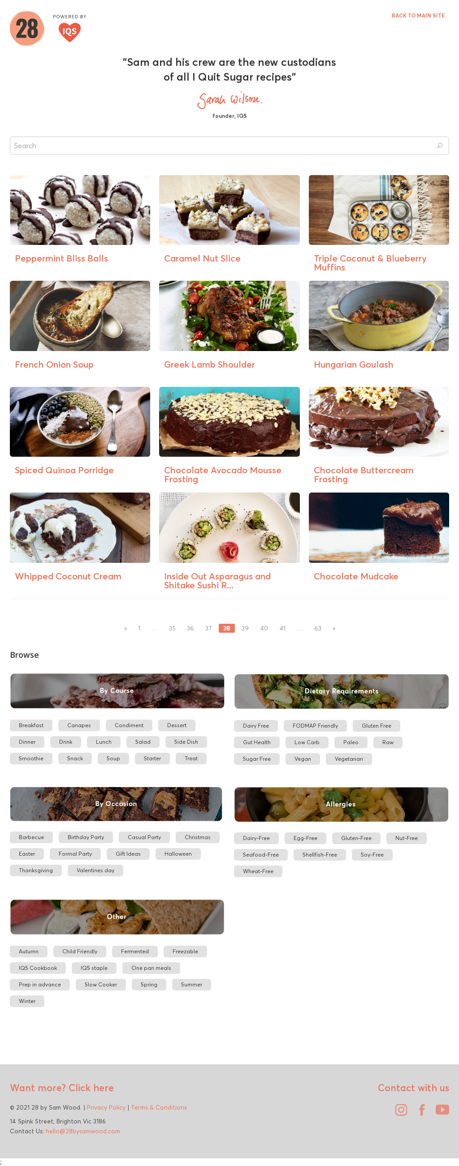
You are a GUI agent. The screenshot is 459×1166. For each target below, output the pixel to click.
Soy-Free (372, 854)
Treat (191, 758)
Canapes (79, 725)
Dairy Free (256, 725)
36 (190, 628)
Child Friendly (79, 951)
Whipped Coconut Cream (68, 576)
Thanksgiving (36, 870)
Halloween (178, 853)
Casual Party (144, 837)
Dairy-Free (256, 838)
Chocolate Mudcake (356, 576)
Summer (191, 984)
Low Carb (307, 742)
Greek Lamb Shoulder (209, 364)
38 (226, 628)
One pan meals (151, 968)
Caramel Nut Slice (202, 258)
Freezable (185, 951)
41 (282, 628)
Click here (90, 1087)
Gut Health (257, 742)
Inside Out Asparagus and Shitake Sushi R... (217, 580)
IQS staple (94, 968)
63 (317, 628)
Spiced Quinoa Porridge (64, 470)
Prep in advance (40, 984)
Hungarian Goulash (354, 364)
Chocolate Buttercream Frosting (364, 474)
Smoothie (31, 758)
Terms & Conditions (159, 1107)
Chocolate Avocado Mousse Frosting (222, 474)
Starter (152, 758)
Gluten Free (376, 725)
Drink (65, 741)
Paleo (351, 742)
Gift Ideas (128, 853)
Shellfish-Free (320, 854)
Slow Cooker (101, 984)
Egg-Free (305, 838)
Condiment (129, 725)
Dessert (176, 725)
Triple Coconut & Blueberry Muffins (370, 263)
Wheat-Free (258, 871)
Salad (143, 741)
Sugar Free (257, 758)
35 (172, 628)
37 (208, 628)
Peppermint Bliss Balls (61, 258)
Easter (27, 853)
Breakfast (31, 725)
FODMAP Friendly (315, 725)
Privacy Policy (106, 1107)
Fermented (135, 951)
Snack (75, 758)
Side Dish (186, 741)
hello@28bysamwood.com (83, 1131)
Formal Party (75, 853)
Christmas (198, 837)
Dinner (27, 741)
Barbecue (31, 837)
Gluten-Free (356, 838)
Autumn (29, 951)
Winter (27, 1001)
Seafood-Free (261, 854)
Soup (113, 758)
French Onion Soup (54, 364)
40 (264, 628)
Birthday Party (86, 837)
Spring (149, 984)
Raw (388, 742)
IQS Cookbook (38, 968)
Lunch (104, 741)
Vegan (302, 758)
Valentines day (95, 870)
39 (245, 628)
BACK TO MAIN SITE (418, 15)
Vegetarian (349, 758)
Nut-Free (406, 838)
